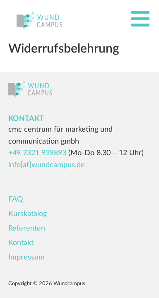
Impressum (26, 257)
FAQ (15, 199)
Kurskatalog (27, 214)
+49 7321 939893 (37, 153)
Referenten (26, 228)
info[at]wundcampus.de (46, 165)
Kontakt (21, 243)
